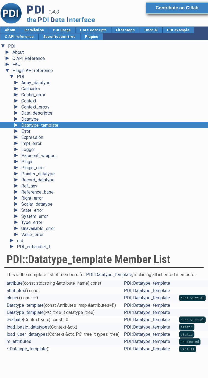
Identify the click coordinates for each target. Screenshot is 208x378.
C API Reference (28, 58)
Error (25, 131)
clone (12, 297)
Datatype (30, 119)
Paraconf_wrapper (39, 155)
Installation (34, 30)
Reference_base (37, 192)
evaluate (15, 319)
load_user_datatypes (27, 334)
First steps (125, 30)
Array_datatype (36, 82)
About (10, 30)
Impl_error (31, 143)
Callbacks (30, 88)
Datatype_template (39, 125)
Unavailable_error (38, 228)
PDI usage (62, 30)
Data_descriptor (37, 113)
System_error (34, 216)
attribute (15, 283)
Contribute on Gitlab (177, 8)
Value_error (32, 234)
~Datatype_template (27, 348)
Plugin (27, 161)
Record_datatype (37, 180)
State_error (32, 210)
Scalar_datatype (37, 204)
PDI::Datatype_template (109, 274)
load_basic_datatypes (28, 327)
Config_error (33, 94)
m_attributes (19, 341)
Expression (32, 137)
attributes (16, 290)
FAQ (16, 64)
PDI (11, 46)
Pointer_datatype (38, 173)
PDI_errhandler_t (33, 246)
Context (28, 101)
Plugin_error (33, 167)
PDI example (178, 30)
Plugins (91, 37)
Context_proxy (35, 107)
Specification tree (59, 37)
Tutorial (151, 30)
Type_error (31, 222)
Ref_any (29, 186)
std (20, 240)
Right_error (32, 198)
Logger (28, 149)
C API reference (19, 37)
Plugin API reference (32, 70)
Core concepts (93, 30)
